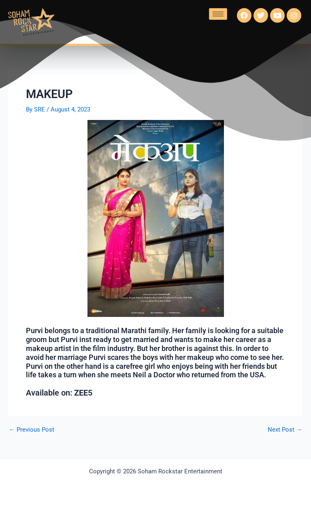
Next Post (285, 430)
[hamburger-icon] (218, 14)
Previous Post (31, 430)
